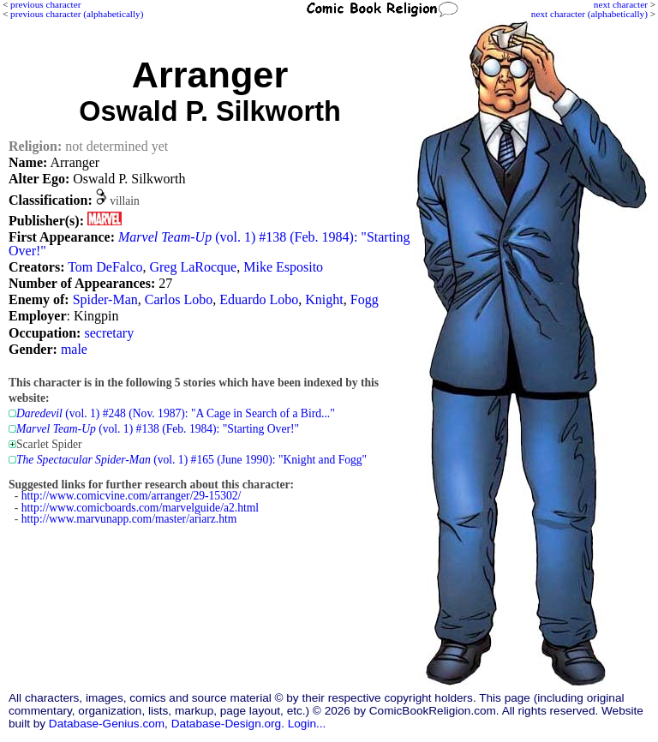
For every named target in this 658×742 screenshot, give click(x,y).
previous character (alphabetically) (76, 14)
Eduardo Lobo (258, 299)
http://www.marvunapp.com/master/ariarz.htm (129, 518)
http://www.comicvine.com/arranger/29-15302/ (131, 495)
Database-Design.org (226, 723)
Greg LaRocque (192, 267)
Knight (324, 299)
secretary (109, 333)
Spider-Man (105, 299)
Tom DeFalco (105, 267)
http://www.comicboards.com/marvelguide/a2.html (140, 507)
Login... (307, 723)
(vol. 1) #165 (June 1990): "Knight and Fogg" (191, 459)
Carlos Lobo (179, 299)
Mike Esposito (283, 267)
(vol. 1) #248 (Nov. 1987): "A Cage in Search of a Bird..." (175, 413)
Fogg (364, 299)
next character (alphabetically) (589, 14)
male (74, 349)
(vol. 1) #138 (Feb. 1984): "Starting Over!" (209, 244)
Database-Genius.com (106, 723)
